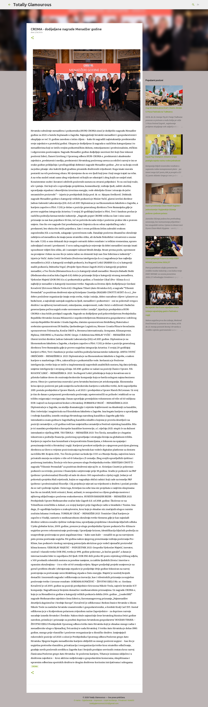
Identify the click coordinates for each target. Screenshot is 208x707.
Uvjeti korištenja (110, 700)
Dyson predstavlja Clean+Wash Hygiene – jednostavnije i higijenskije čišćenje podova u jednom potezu (163, 209)
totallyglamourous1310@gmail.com (104, 703)
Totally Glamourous (32, 4)
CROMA (35, 666)
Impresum (98, 700)
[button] (32, 38)
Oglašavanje (87, 700)
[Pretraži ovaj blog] (186, 4)
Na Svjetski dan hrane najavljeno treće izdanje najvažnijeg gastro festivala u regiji (162, 311)
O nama (77, 700)
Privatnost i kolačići (126, 700)
